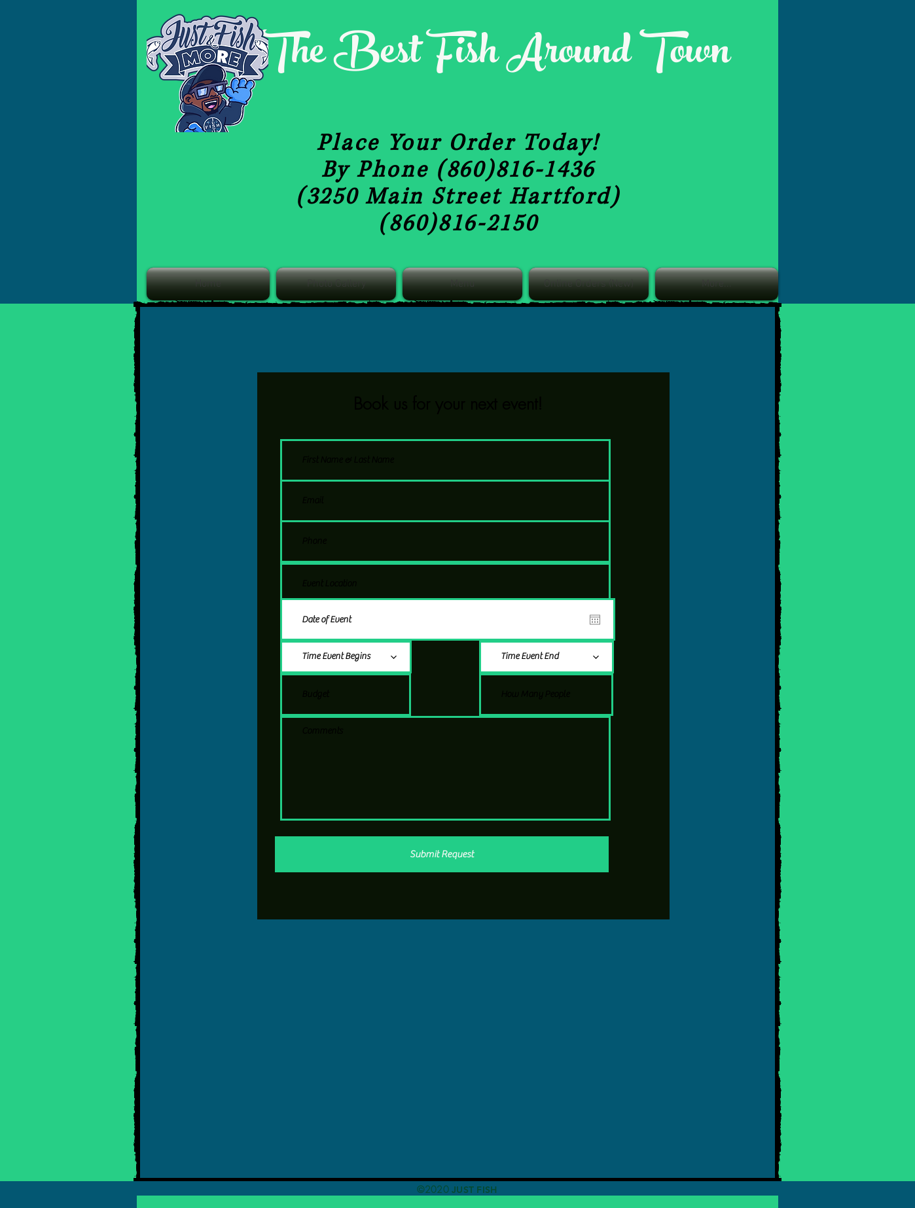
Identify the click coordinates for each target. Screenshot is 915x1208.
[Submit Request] (442, 854)
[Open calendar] (595, 619)
